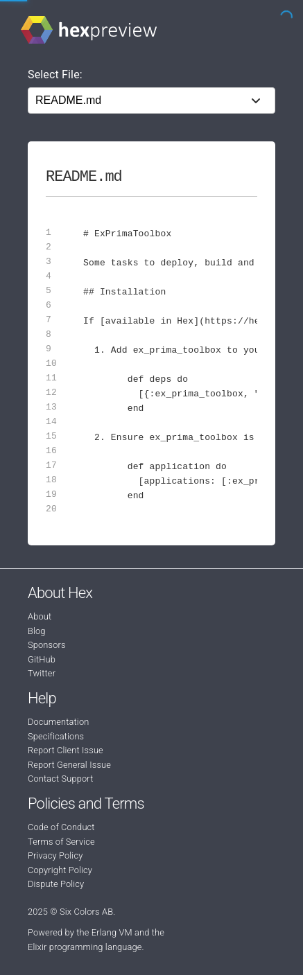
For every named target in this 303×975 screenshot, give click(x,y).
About (39, 616)
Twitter (41, 673)
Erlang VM (112, 932)
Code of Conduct (61, 827)
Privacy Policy (55, 855)
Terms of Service (61, 841)
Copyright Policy (60, 870)
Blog (37, 631)
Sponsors (47, 645)
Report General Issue (69, 764)
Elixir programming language (85, 947)
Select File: (55, 74)
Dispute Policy (56, 884)
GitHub (41, 659)
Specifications (56, 736)
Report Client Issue (65, 750)
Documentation (58, 722)
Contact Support (60, 778)
